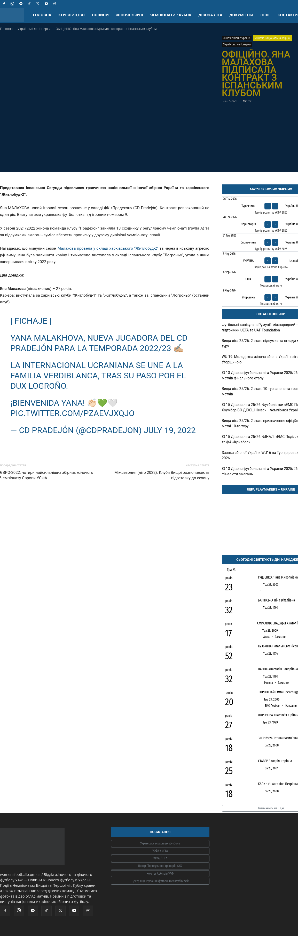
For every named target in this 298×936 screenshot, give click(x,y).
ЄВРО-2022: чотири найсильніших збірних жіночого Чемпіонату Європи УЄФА (46, 475)
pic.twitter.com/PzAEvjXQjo (73, 413)
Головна (6, 29)
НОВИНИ (100, 14)
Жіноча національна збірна (272, 38)
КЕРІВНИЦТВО (71, 14)
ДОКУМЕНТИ (241, 14)
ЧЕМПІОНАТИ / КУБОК (170, 14)
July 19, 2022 (170, 430)
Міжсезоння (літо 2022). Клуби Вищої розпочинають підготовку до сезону (161, 475)
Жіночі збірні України (236, 38)
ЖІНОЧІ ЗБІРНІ (129, 14)
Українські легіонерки (34, 29)
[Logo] (14, 15)
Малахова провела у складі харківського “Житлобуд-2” (108, 248)
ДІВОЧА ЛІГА (210, 14)
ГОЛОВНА (42, 14)
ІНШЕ (265, 14)
